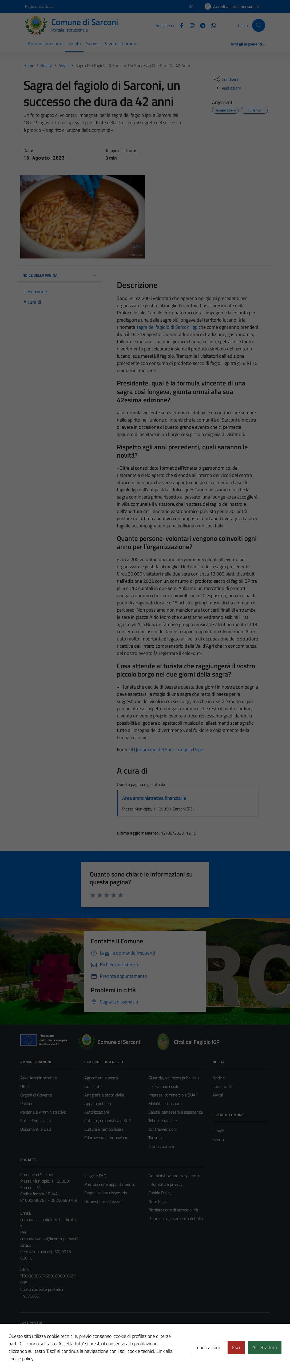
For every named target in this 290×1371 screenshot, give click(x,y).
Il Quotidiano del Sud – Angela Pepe (167, 749)
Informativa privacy (165, 1184)
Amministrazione (45, 43)
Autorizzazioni (96, 1112)
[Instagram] (190, 25)
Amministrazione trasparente (174, 1175)
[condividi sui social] (225, 79)
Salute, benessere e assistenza (175, 1112)
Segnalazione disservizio (105, 1193)
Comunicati (222, 1086)
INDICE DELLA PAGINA (59, 275)
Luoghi (218, 1130)
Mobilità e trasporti (165, 1103)
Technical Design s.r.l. (56, 1355)
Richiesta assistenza (102, 1201)
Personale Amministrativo (43, 1112)
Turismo (155, 1137)
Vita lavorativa (161, 1146)
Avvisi (217, 1095)
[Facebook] (179, 25)
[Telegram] (200, 25)
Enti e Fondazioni (35, 1120)
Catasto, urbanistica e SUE (107, 1120)
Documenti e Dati (35, 1129)
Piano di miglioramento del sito (175, 1218)
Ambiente (93, 1086)
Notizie (218, 1078)
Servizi (93, 43)
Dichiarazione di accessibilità (173, 1210)
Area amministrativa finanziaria (154, 798)
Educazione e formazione (106, 1137)
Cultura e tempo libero (104, 1129)
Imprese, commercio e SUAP (173, 1095)
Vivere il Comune (122, 43)
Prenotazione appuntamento (109, 1184)
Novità (74, 43)
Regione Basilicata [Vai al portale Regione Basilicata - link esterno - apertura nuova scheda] (39, 6)
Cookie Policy (160, 1193)
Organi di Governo (36, 1095)
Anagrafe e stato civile (104, 1095)
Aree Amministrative (38, 1078)
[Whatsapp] (211, 25)
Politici (26, 1103)
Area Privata (31, 1322)
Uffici (24, 1086)
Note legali (158, 1201)
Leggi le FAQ (95, 1175)
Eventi (218, 1139)
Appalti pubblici (97, 1103)
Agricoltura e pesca (101, 1078)
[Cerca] (258, 25)
